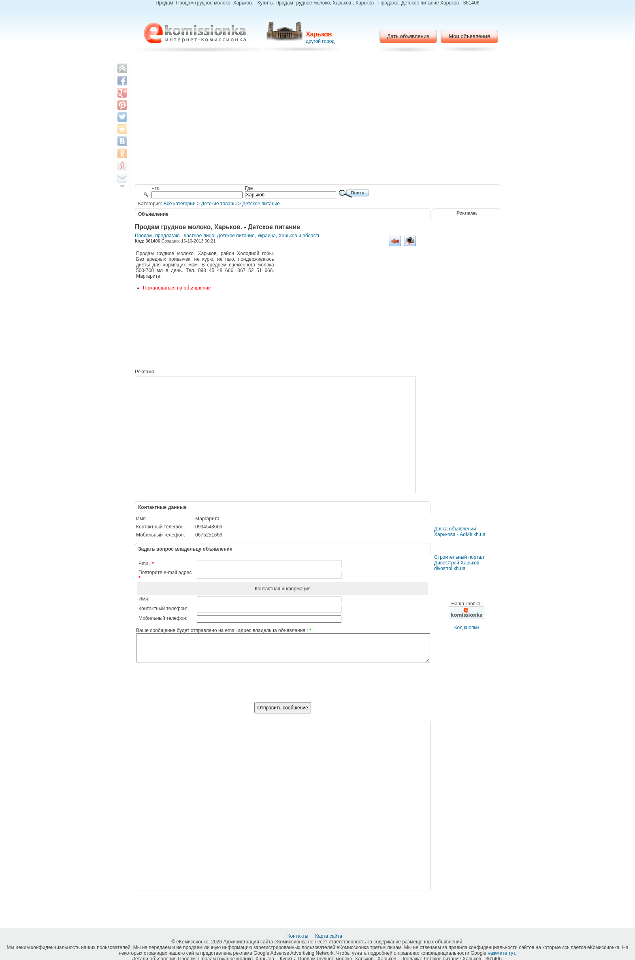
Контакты (299, 936)
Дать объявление (408, 36)
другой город (320, 41)
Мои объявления (469, 36)
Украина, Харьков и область (288, 235)
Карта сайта (329, 936)
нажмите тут (501, 953)
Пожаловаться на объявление (177, 288)
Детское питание (261, 203)
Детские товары (219, 203)
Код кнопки (466, 627)
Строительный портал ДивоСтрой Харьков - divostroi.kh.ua (459, 562)
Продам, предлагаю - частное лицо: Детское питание (195, 235)
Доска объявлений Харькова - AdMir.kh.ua (460, 531)
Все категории (180, 203)
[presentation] (282, 686)
